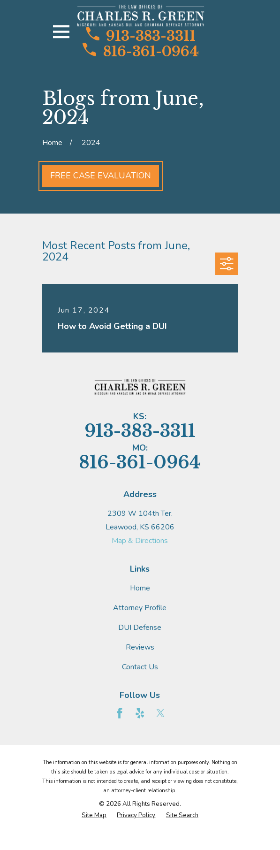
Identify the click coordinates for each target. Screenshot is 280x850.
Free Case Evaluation (100, 175)
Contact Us (140, 667)
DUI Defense (139, 627)
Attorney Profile (139, 608)
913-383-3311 (141, 35)
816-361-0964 (140, 51)
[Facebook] (119, 713)
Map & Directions (140, 541)
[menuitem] (94, 815)
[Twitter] (160, 713)
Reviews (140, 647)
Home (140, 588)
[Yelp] (140, 713)
